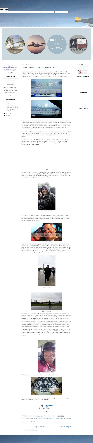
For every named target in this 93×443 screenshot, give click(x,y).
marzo (7, 113)
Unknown (83, 65)
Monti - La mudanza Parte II (10, 109)
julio (7, 104)
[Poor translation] (5, 9)
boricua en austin (34, 418)
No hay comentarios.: (49, 416)
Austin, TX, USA (31, 422)
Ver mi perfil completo (82, 67)
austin (28, 418)
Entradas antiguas (65, 427)
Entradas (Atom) (32, 430)
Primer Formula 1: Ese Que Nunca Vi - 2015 (39, 67)
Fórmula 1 (55, 72)
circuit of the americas (45, 418)
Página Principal (40, 427)
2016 (6, 102)
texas (22, 420)
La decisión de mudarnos (10, 84)
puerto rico (62, 418)
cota (52, 418)
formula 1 (56, 418)
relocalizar (68, 418)
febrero (8, 115)
